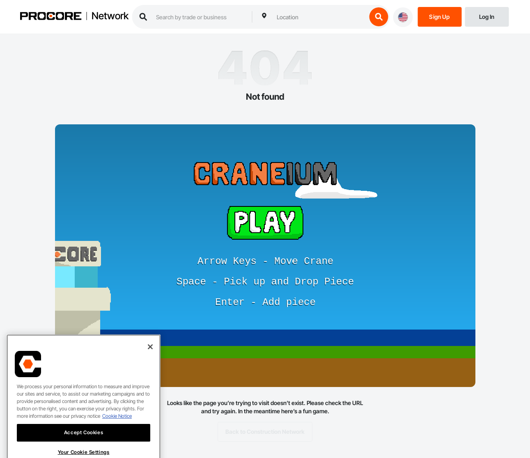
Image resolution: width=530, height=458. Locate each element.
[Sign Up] (439, 16)
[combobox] (319, 16)
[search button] (378, 16)
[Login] (487, 16)
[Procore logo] (50, 17)
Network (110, 16)
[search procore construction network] (199, 16)
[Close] (150, 356)
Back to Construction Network (265, 431)
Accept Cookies (83, 441)
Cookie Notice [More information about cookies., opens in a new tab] (117, 425)
